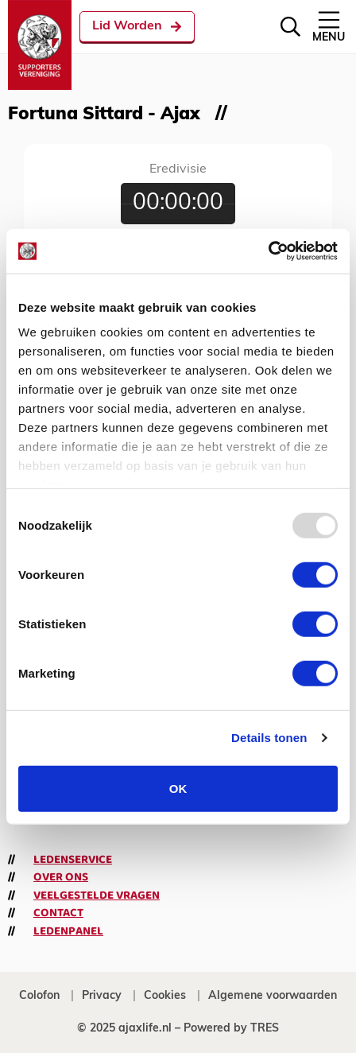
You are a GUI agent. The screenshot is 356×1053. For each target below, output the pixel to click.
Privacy (102, 996)
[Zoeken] (290, 27)
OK (178, 788)
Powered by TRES (231, 1029)
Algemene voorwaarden (272, 996)
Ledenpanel (68, 931)
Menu (328, 26)
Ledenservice (72, 859)
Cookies (165, 996)
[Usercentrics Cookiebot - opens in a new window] (268, 251)
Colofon (39, 996)
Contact (58, 913)
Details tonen (269, 737)
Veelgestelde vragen (96, 895)
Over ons (60, 877)
